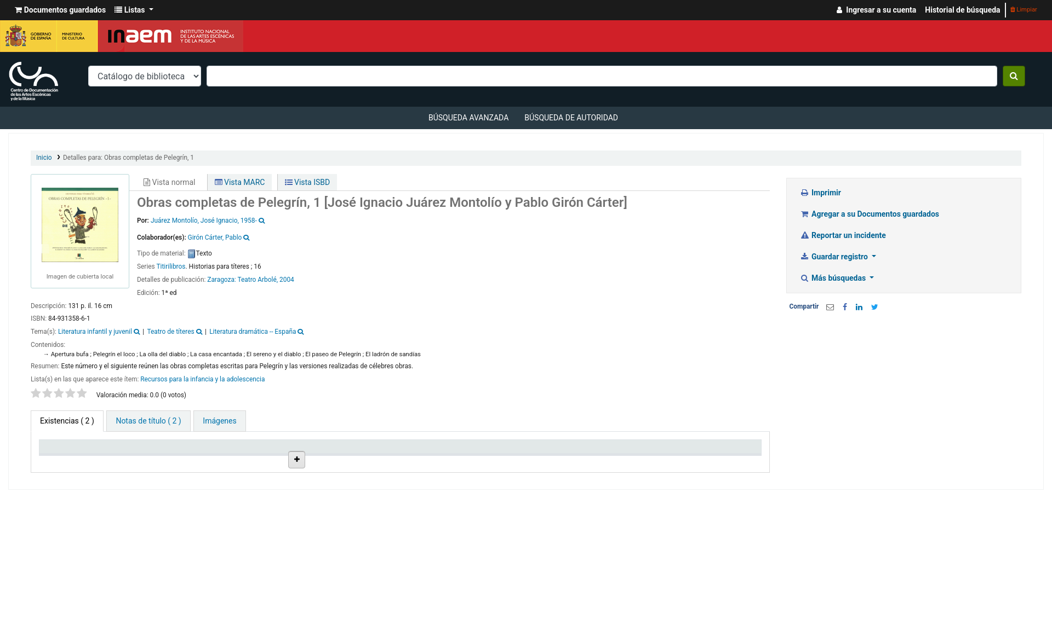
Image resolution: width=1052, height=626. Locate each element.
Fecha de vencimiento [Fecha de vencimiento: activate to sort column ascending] (621, 460)
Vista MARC (240, 182)
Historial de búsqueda (962, 9)
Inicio (44, 157)
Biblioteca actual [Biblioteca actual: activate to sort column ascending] (162, 460)
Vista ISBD (307, 182)
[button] (60, 10)
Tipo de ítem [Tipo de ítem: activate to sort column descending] (65, 460)
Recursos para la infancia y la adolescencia (202, 379)
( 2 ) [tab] (67, 420)
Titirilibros (170, 266)
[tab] (148, 421)
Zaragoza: (222, 279)
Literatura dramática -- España (252, 331)
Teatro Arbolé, (257, 279)
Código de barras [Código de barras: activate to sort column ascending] (704, 460)
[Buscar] (1014, 76)
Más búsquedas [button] (834, 278)
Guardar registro (835, 256)
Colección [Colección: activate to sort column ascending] (241, 460)
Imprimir (820, 192)
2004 (286, 279)
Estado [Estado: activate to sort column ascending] (507, 460)
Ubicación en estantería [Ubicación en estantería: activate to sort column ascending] (337, 456)
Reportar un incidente (843, 235)
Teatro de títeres (170, 331)
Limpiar (1023, 9)
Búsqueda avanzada (468, 117)
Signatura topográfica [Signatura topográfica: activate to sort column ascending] (440, 460)
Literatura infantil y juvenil (95, 331)
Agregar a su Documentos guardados (870, 214)
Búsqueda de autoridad (571, 117)
